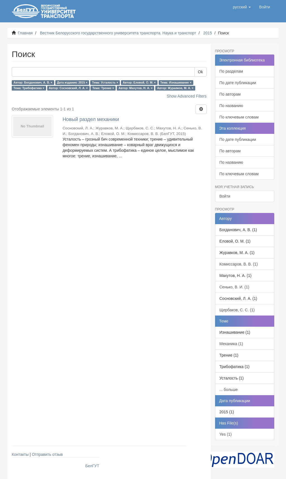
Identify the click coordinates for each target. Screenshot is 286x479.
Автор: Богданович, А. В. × (32, 82)
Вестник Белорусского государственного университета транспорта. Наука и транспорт (118, 33)
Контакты (20, 454)
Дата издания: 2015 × (72, 82)
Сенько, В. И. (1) (234, 287)
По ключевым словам (239, 117)
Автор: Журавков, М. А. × (175, 88)
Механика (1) (231, 344)
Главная (25, 33)
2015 (207, 33)
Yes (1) (226, 434)
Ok (200, 72)
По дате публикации (238, 82)
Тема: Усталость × (105, 82)
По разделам (231, 71)
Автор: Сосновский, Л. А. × (68, 88)
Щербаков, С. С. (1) (237, 310)
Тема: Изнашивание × (175, 82)
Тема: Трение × (103, 88)
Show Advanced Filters (186, 96)
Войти (225, 196)
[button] (242, 7)
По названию (231, 105)
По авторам (230, 94)
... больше (229, 389)
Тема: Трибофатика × (28, 88)
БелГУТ (92, 466)
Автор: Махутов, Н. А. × (135, 88)
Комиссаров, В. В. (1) (239, 264)
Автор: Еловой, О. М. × (139, 82)
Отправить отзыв (47, 454)
